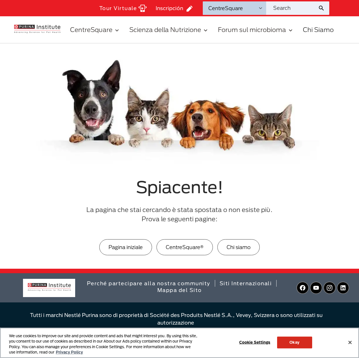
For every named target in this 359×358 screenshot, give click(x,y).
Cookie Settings (254, 342)
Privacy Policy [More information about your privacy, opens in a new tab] (69, 352)
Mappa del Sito (179, 290)
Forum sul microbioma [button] (256, 29)
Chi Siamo (318, 29)
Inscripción (174, 8)
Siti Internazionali (246, 283)
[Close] (350, 342)
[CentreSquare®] (185, 247)
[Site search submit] (323, 8)
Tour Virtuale (123, 8)
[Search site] (292, 8)
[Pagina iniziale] (125, 247)
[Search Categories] (234, 8)
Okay (294, 342)
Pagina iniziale (126, 247)
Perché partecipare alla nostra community (148, 283)
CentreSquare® (185, 247)
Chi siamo (238, 247)
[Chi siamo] (238, 247)
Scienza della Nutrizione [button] (169, 29)
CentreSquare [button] (95, 29)
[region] (179, 343)
